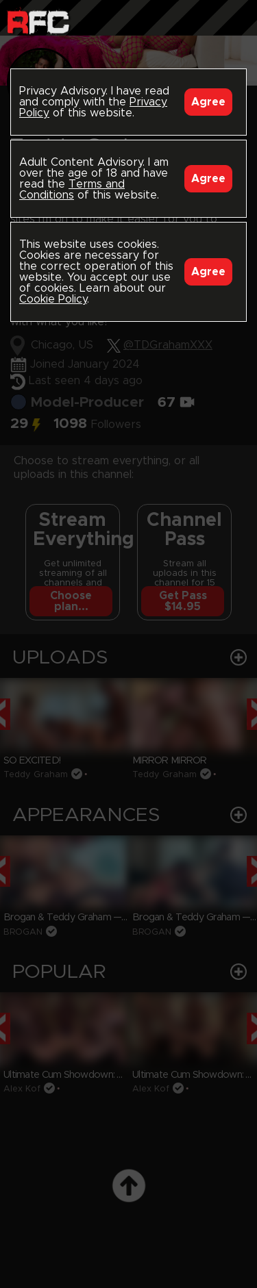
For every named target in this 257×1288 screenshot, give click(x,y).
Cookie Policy (53, 299)
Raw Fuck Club (38, 21)
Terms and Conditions (72, 190)
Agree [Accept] (208, 102)
